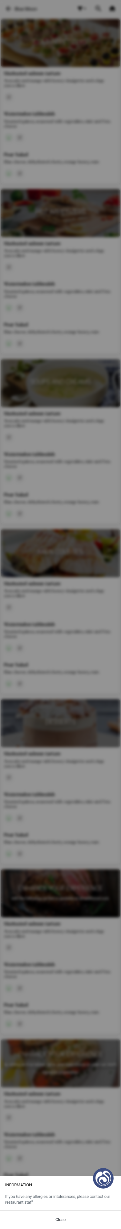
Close (60, 1219)
